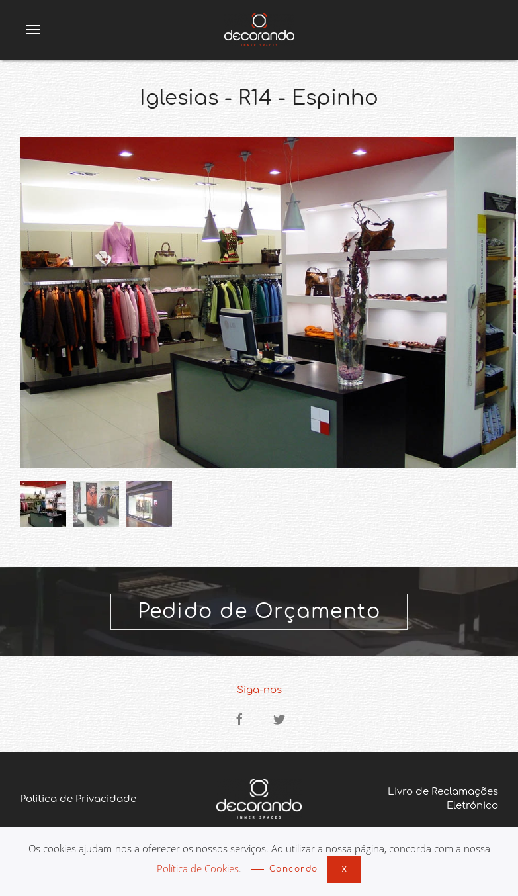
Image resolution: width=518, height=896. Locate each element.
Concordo (293, 869)
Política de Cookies (198, 868)
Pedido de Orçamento (259, 612)
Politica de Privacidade (78, 799)
